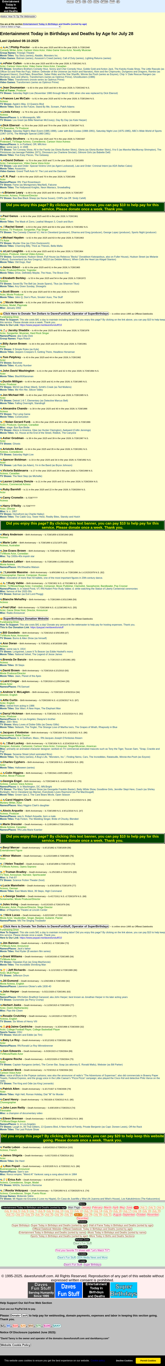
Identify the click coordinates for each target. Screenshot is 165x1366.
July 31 (107, 1214)
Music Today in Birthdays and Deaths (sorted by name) (117, 1232)
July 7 (33, 1211)
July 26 (59, 1214)
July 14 (98, 1211)
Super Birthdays (20, 1225)
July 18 (137, 1211)
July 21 (10, 1214)
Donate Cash (18, 1315)
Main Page (74, 1207)
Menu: (82, 1204)
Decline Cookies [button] (124, 1360)
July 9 (50, 1211)
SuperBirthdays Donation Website (25, 618)
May (122, 1207)
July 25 (49, 1214)
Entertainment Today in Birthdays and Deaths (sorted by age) (55, 24)
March (107, 1207)
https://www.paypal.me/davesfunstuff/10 (41, 325)
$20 (23, 1325)
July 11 (69, 1211)
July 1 (143, 1207)
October (141, 1214)
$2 (2, 1325)
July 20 (156, 1211)
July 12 (78, 1211)
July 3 (160, 1207)
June (129, 1207)
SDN (96, 1)
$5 (118, 1)
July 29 (88, 1214)
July (136, 1207)
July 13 (88, 1211)
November (153, 1214)
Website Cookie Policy (15, 1345)
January (86, 1207)
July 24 (39, 1214)
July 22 (20, 1214)
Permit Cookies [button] (148, 1360)
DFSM (104, 1)
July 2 (152, 1207)
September (129, 1214)
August (117, 1214)
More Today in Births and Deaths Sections (112, 1236)
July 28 (78, 1214)
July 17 (127, 1211)
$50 (31, 1325)
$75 (38, 1325)
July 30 (98, 1214)
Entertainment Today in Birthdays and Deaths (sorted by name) (52, 1232)
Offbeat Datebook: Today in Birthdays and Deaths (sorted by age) (97, 1229)
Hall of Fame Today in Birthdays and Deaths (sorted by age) (121, 1225)
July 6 (25, 1211)
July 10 (59, 1211)
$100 (47, 1325)
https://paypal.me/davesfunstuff (46, 627)
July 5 (16, 1211)
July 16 (117, 1211)
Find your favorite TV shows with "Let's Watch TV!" (82, 1250)
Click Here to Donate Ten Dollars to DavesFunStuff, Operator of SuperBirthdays (56, 313)
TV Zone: (83, 1247)
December (82, 1218)
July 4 (8, 1211)
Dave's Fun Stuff (82, 1243)
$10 (15, 1325)
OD (90, 1)
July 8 (42, 1211)
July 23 (29, 1214)
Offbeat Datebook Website (47, 1229)
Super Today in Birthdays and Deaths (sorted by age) (59, 1225)
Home (70, 1)
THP (112, 1)
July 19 (147, 1211)
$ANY (57, 1325)
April (115, 1207)
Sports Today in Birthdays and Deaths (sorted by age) (59, 1236)
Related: (82, 1222)
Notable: (82, 1254)
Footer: (82, 1261)
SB (84, 1)
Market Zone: (82, 1239)
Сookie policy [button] (98, 1360)
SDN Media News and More (92, 1257)
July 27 (68, 1214)
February (97, 1207)
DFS (78, 1)
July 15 (108, 1211)
